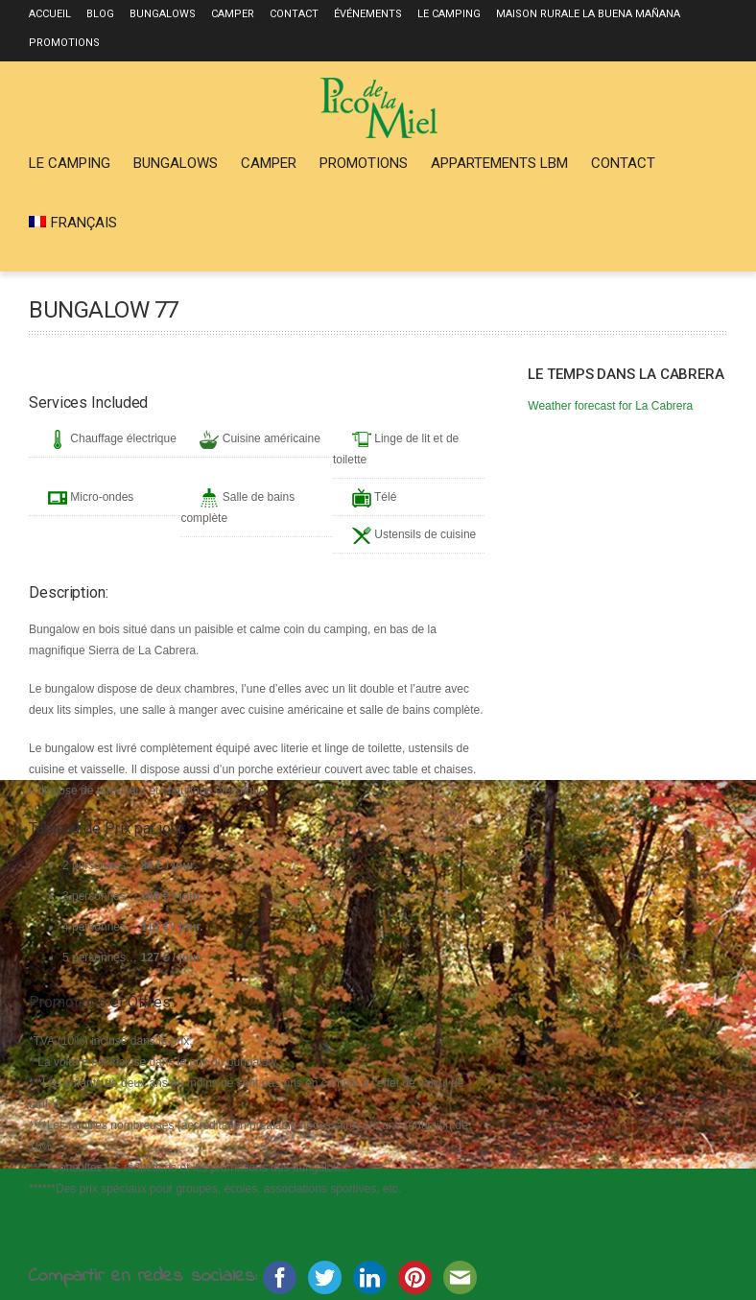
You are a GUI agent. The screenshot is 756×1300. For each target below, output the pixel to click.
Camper (232, 14)
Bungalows (163, 14)
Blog (100, 14)
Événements (368, 14)
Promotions (64, 42)
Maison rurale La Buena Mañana (588, 14)
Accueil (50, 14)
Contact (294, 14)
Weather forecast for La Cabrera (610, 406)
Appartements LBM (499, 163)
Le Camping (449, 14)
